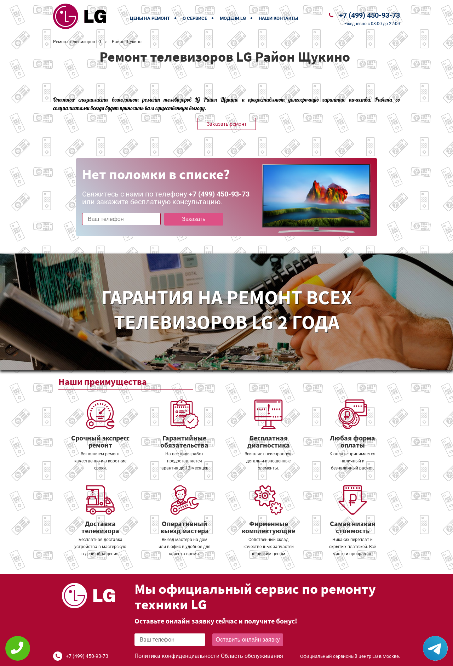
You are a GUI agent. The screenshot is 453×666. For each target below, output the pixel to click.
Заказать (193, 219)
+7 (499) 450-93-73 (369, 15)
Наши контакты (278, 18)
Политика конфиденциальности (176, 656)
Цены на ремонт (150, 18)
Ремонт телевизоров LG (77, 41)
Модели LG (233, 18)
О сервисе (195, 18)
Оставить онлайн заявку (248, 640)
